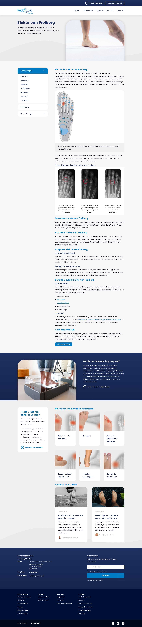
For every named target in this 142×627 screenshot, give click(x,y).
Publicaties (25, 107)
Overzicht (24, 77)
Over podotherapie (24, 597)
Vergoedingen (23, 610)
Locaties (81, 600)
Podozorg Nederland (64, 604)
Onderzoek (21, 600)
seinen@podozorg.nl (36, 576)
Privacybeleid (22, 623)
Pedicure (100, 11)
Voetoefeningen (27, 114)
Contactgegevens (84, 597)
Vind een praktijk (63, 344)
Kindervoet (25, 100)
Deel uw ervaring (84, 610)
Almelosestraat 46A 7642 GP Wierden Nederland (36, 566)
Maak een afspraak (115, 3)
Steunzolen (61, 299)
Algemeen (25, 81)
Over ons (110, 11)
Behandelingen (23, 604)
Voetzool (24, 96)
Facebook (81, 614)
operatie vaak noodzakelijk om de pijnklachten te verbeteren (99, 320)
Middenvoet (25, 88)
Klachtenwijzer (26, 71)
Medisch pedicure (44, 597)
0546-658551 (33, 572)
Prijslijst (20, 607)
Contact (120, 11)
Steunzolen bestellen (85, 607)
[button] (46, 71)
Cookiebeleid (35, 623)
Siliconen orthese (63, 303)
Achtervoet (25, 92)
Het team (60, 600)
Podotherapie (88, 11)
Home (77, 11)
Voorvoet (24, 84)
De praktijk (61, 597)
